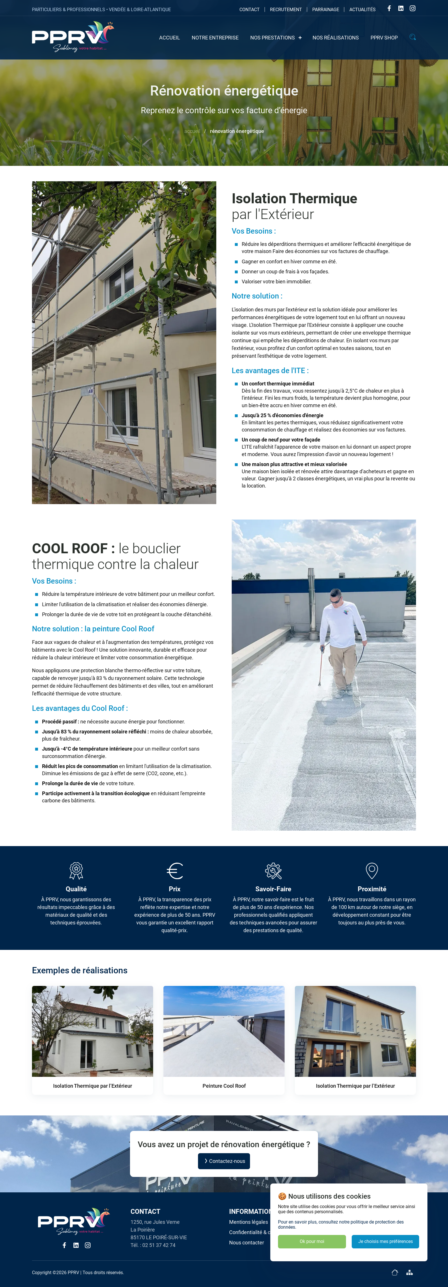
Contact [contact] (249, 9)
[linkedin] (401, 9)
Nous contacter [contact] (246, 1243)
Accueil (192, 131)
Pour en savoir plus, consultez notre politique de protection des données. (341, 1224)
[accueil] (394, 1272)
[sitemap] (409, 1272)
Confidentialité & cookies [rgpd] (257, 1232)
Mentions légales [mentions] (248, 1222)
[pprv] (73, 37)
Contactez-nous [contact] (224, 1161)
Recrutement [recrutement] (286, 9)
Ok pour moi (312, 1241)
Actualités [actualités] (362, 9)
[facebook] (389, 9)
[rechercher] (412, 38)
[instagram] (412, 9)
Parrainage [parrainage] (325, 9)
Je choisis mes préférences (385, 1241)
